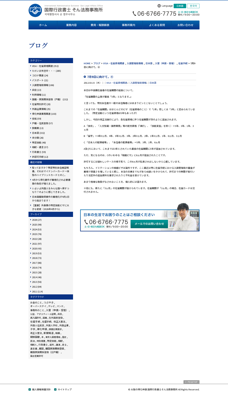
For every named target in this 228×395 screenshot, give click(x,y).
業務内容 (71, 25)
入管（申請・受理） (165, 63)
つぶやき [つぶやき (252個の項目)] (49, 302)
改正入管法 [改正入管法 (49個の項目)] (36, 333)
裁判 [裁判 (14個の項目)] (52, 344)
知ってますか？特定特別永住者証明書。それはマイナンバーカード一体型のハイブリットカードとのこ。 (50, 171)
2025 (37, 224)
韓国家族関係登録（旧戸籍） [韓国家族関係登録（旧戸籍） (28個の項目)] (45, 352)
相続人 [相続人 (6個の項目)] (33, 344)
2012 (37, 286)
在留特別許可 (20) (41, 104)
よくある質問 (157, 25)
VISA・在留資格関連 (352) (45, 66)
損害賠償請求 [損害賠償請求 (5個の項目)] (55, 329)
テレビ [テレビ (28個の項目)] (51, 306)
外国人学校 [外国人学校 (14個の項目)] (52, 325)
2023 (37, 234)
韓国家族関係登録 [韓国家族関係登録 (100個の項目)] (54, 348)
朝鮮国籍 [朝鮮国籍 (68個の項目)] (35, 337)
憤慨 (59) (36, 118)
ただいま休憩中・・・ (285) (46, 70)
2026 (37, 219)
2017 (37, 262)
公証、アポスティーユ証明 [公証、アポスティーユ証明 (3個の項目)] (43, 313)
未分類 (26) (37, 137)
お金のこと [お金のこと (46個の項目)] (36, 302)
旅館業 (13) (37, 128)
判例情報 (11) (39, 94)
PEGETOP (193, 381)
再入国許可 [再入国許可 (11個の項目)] (35, 317)
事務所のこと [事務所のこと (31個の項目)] (37, 310)
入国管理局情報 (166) (43, 85)
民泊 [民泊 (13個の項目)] (32, 341)
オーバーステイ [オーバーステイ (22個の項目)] (38, 306)
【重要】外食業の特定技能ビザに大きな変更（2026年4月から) (50, 207)
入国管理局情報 (135, 63)
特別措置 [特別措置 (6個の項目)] (41, 341)
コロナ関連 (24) (40, 75)
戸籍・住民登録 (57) (42, 123)
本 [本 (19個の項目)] (42, 337)
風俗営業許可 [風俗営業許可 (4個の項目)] (36, 355)
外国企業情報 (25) (41, 109)
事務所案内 (128, 25)
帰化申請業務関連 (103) (44, 113)
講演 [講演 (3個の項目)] (58, 344)
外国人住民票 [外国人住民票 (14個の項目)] (37, 325)
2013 (37, 281)
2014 (37, 277)
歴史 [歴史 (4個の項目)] (64, 336)
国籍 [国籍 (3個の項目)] (45, 317)
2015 (37, 272)
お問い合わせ (185, 25)
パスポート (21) (40, 80)
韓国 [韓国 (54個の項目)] (41, 348)
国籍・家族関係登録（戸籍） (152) (50, 99)
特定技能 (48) (39, 142)
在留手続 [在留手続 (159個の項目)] (35, 321)
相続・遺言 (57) (40, 147)
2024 (37, 229)
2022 (37, 238)
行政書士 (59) (39, 152)
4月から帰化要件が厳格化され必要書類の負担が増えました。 (51, 181)
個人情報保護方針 (41, 389)
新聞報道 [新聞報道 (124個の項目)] (49, 333)
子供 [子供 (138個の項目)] (32, 329)
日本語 (149, 63)
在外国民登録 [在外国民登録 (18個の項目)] (56, 317)
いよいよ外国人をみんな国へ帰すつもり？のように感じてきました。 (50, 190)
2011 (37, 291)
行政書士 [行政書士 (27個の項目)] (43, 344)
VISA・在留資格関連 (113, 63)
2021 (37, 243)
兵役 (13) (36, 90)
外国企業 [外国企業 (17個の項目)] (64, 325)
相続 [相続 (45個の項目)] (60, 341)
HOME (87, 63)
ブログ (96, 63)
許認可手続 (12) (40, 156)
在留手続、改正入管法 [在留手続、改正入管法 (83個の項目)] (53, 321)
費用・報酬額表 (100, 25)
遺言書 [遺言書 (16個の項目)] (33, 348)
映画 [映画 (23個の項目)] (57, 333)
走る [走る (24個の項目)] (64, 344)
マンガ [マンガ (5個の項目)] (60, 306)
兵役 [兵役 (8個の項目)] (60, 314)
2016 (37, 267)
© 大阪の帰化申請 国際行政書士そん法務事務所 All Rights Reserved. (164, 389)
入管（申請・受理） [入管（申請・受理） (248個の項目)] (57, 310)
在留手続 (183, 63)
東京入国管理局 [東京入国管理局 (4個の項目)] (52, 336)
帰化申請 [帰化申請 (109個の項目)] (42, 329)
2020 (37, 248)
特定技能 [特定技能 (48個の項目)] (51, 341)
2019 (37, 253)
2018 (37, 258)
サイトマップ (65, 389)
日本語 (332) (38, 133)
